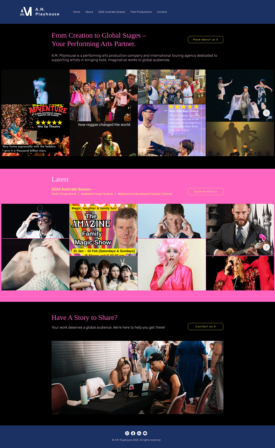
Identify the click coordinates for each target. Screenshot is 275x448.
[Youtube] (145, 433)
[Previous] (24, 96)
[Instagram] (127, 433)
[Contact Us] (205, 326)
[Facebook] (133, 433)
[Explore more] (205, 191)
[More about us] (205, 39)
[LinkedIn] (139, 433)
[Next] (250, 96)
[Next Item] (266, 112)
